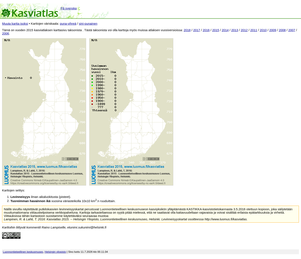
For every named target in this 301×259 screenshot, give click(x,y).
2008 (282, 30)
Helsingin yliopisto (55, 251)
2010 (263, 30)
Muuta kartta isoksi (15, 23)
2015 (215, 30)
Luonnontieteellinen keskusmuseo (23, 251)
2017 (196, 30)
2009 (272, 30)
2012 (244, 30)
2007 (291, 30)
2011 (253, 30)
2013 (234, 30)
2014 (225, 30)
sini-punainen (88, 23)
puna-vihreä (68, 23)
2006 (5, 33)
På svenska (69, 8)
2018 (187, 30)
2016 (206, 30)
